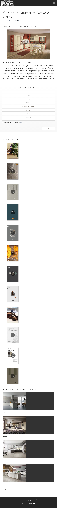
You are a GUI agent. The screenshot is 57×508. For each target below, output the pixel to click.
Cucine (15, 20)
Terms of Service (32, 123)
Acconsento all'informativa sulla (13, 122)
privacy (22, 122)
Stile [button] (5, 26)
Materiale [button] (12, 26)
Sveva (19, 20)
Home (4, 20)
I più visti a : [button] (33, 26)
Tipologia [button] (19, 26)
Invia (48, 128)
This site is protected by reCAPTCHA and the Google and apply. (20, 123)
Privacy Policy (25, 123)
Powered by (28, 504)
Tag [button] (5, 489)
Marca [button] (26, 26)
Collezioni (9, 20)
